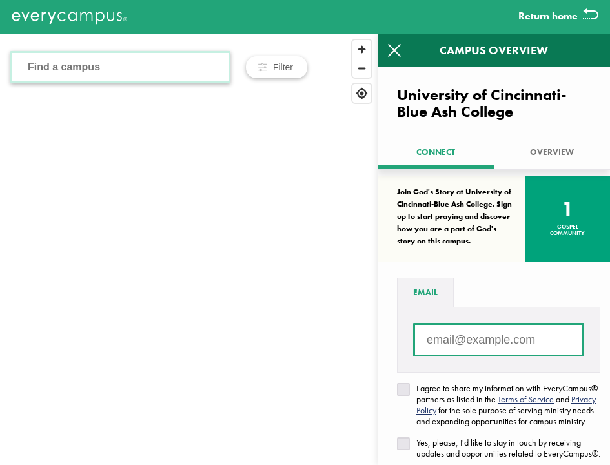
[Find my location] (361, 93)
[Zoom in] (361, 49)
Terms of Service (526, 399)
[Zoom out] (361, 68)
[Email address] (498, 339)
